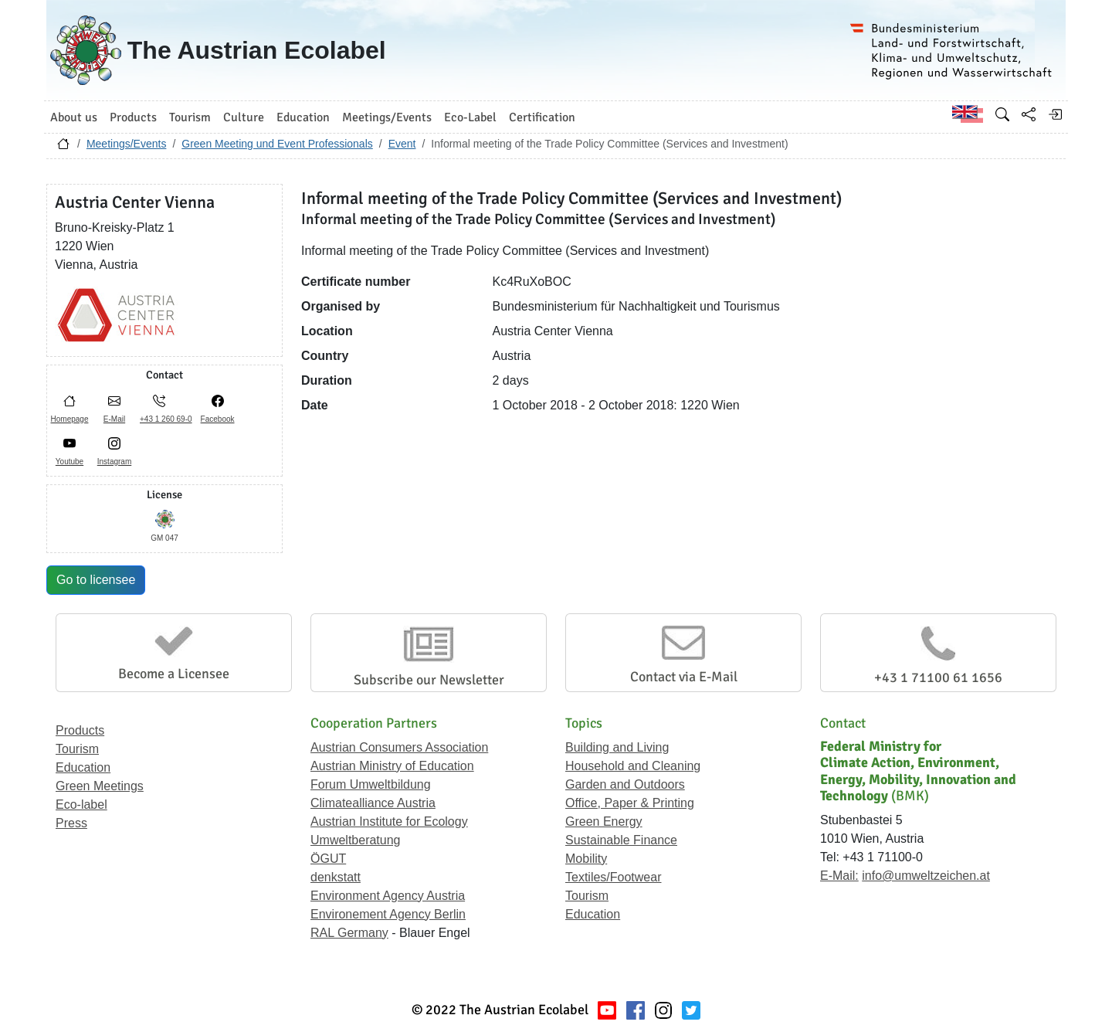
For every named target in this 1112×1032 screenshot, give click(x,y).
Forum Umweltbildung (370, 784)
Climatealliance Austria (373, 803)
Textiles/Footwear (613, 877)
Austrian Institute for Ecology (389, 821)
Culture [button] (243, 117)
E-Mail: (839, 875)
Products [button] (133, 117)
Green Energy (603, 821)
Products (80, 730)
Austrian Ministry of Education (392, 765)
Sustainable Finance (621, 840)
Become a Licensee (173, 673)
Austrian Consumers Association (399, 747)
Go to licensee (95, 579)
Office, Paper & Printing (629, 803)
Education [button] (303, 117)
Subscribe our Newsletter (429, 679)
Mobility (586, 858)
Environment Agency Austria (387, 895)
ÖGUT (328, 858)
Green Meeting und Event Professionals (276, 143)
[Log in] (1055, 114)
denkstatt (335, 877)
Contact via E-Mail (683, 676)
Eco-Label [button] (470, 117)
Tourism (77, 748)
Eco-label (81, 804)
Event (402, 143)
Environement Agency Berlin (388, 914)
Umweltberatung (355, 840)
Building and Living (617, 747)
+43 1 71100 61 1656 (938, 677)
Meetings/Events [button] (387, 117)
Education (83, 767)
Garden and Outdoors (625, 784)
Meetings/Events (126, 143)
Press (71, 823)
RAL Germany (349, 932)
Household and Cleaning (632, 765)
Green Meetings (100, 786)
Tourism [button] (190, 117)
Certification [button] (542, 117)
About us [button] (73, 117)
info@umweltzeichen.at (926, 875)
